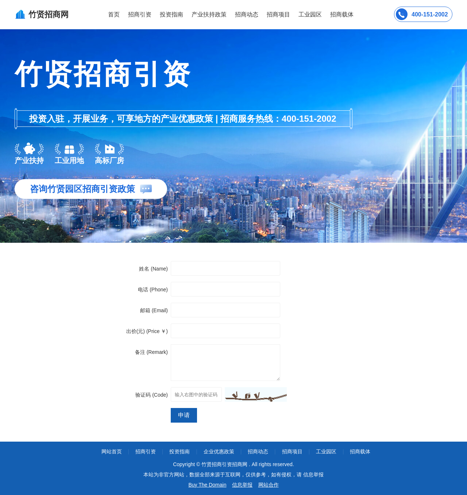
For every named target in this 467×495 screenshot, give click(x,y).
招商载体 (360, 451)
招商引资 (139, 14)
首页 (114, 14)
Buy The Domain (207, 485)
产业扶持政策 (209, 14)
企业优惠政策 (219, 451)
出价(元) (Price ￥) (147, 331)
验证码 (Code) (151, 395)
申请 (184, 415)
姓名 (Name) (153, 269)
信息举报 (242, 485)
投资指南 (171, 14)
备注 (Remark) (151, 352)
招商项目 (278, 14)
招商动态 (246, 14)
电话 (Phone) (153, 289)
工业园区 (310, 14)
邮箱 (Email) (154, 310)
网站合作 (268, 485)
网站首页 (111, 451)
